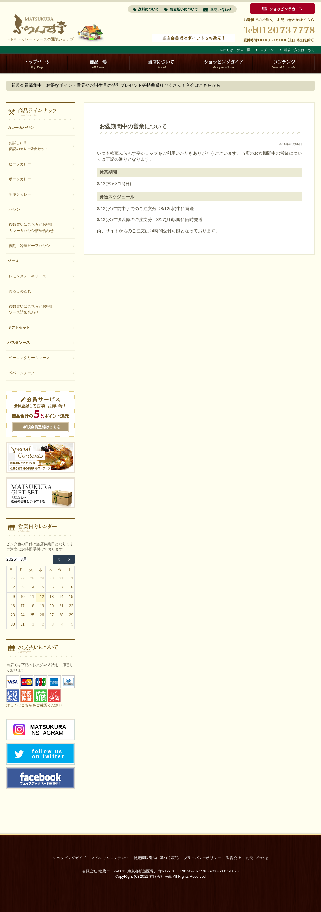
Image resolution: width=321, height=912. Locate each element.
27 (22, 578)
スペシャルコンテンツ (110, 858)
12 (42, 596)
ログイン (267, 50)
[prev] (58, 559)
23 (13, 615)
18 (32, 606)
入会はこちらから (203, 85)
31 (61, 578)
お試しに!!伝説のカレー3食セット (28, 146)
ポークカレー (20, 179)
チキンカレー (20, 194)
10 (22, 596)
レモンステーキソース (27, 276)
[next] (69, 559)
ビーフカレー (20, 164)
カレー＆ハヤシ (20, 127)
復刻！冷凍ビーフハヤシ (29, 245)
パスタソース (18, 342)
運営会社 (233, 858)
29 (42, 578)
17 (22, 606)
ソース (13, 261)
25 (32, 615)
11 (32, 596)
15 (71, 596)
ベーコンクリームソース (29, 358)
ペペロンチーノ (22, 373)
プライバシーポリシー (202, 858)
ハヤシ (14, 209)
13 (52, 596)
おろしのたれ (20, 291)
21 (61, 606)
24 (22, 615)
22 (71, 606)
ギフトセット (18, 327)
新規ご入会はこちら (299, 50)
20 (52, 606)
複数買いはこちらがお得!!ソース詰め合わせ (30, 309)
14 (61, 596)
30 (52, 578)
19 (42, 606)
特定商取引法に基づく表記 (156, 858)
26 (13, 578)
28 (32, 578)
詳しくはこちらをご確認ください (34, 705)
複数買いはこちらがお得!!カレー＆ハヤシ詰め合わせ (31, 227)
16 (13, 606)
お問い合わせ (257, 858)
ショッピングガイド (69, 858)
